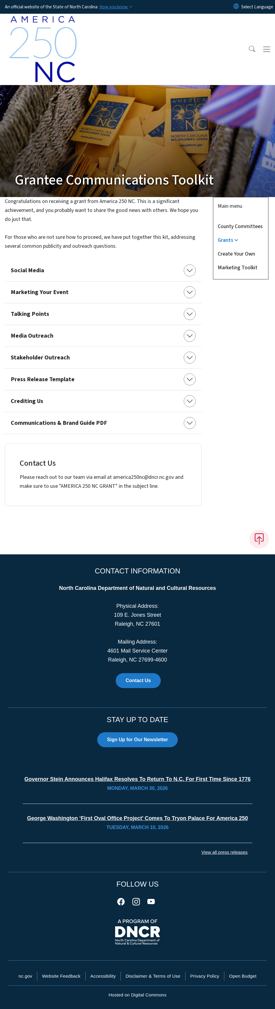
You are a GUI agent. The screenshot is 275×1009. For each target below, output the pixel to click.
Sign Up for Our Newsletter (137, 739)
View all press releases (224, 852)
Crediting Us (27, 401)
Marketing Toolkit (237, 267)
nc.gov (25, 976)
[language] (257, 6)
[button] (248, 49)
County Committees (240, 226)
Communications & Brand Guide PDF (59, 423)
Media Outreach (32, 336)
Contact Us (138, 680)
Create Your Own (236, 254)
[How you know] (115, 6)
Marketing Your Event (40, 292)
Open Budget (243, 976)
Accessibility (103, 976)
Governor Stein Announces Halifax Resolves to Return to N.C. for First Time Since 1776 (137, 779)
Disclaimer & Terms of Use (153, 976)
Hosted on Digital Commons (137, 994)
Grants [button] (225, 240)
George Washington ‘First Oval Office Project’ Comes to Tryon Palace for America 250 (137, 818)
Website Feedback (61, 976)
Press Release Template (43, 379)
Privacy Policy (204, 976)
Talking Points (30, 314)
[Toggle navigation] (266, 49)
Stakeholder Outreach (40, 357)
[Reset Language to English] (236, 6)
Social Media (27, 270)
